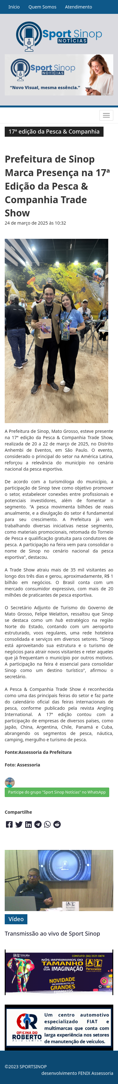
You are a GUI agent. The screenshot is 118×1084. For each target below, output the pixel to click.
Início (14, 7)
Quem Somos (42, 7)
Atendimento (78, 7)
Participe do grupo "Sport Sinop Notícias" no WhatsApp (57, 792)
